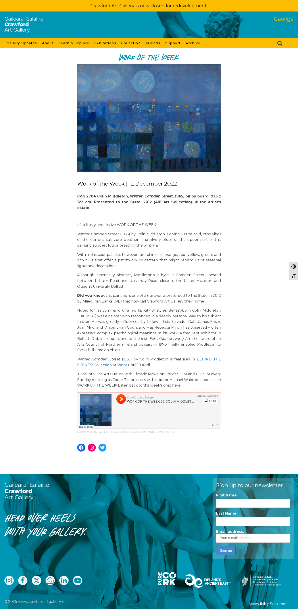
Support (173, 43)
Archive (193, 43)
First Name (226, 495)
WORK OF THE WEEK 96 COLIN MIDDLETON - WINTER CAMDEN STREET (137, 432)
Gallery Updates (22, 43)
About (48, 43)
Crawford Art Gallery (87, 432)
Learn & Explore (74, 43)
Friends (153, 43)
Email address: (253, 536)
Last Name (226, 513)
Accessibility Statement (268, 604)
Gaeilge (284, 19)
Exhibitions (105, 43)
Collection (131, 43)
